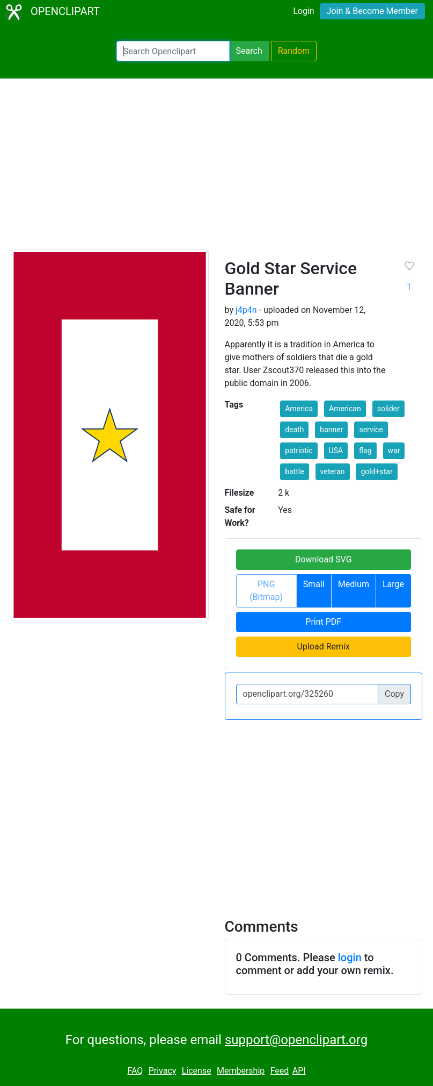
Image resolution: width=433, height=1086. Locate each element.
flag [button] (365, 450)
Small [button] (314, 584)
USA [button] (336, 450)
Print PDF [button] (323, 622)
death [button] (294, 429)
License (196, 1071)
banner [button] (331, 429)
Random (294, 51)
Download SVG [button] (323, 559)
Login (303, 11)
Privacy (163, 1071)
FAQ (135, 1071)
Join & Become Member (372, 11)
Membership (241, 1071)
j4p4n (246, 310)
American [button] (345, 408)
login (350, 957)
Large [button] (393, 584)
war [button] (394, 450)
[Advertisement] (216, 169)
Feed (279, 1071)
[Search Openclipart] (173, 51)
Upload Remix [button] (323, 646)
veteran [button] (332, 471)
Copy (394, 694)
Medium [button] (353, 584)
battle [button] (294, 471)
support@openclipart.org (296, 1039)
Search (249, 51)
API (299, 1071)
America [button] (299, 408)
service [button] (371, 429)
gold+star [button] (376, 471)
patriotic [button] (299, 450)
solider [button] (388, 408)
